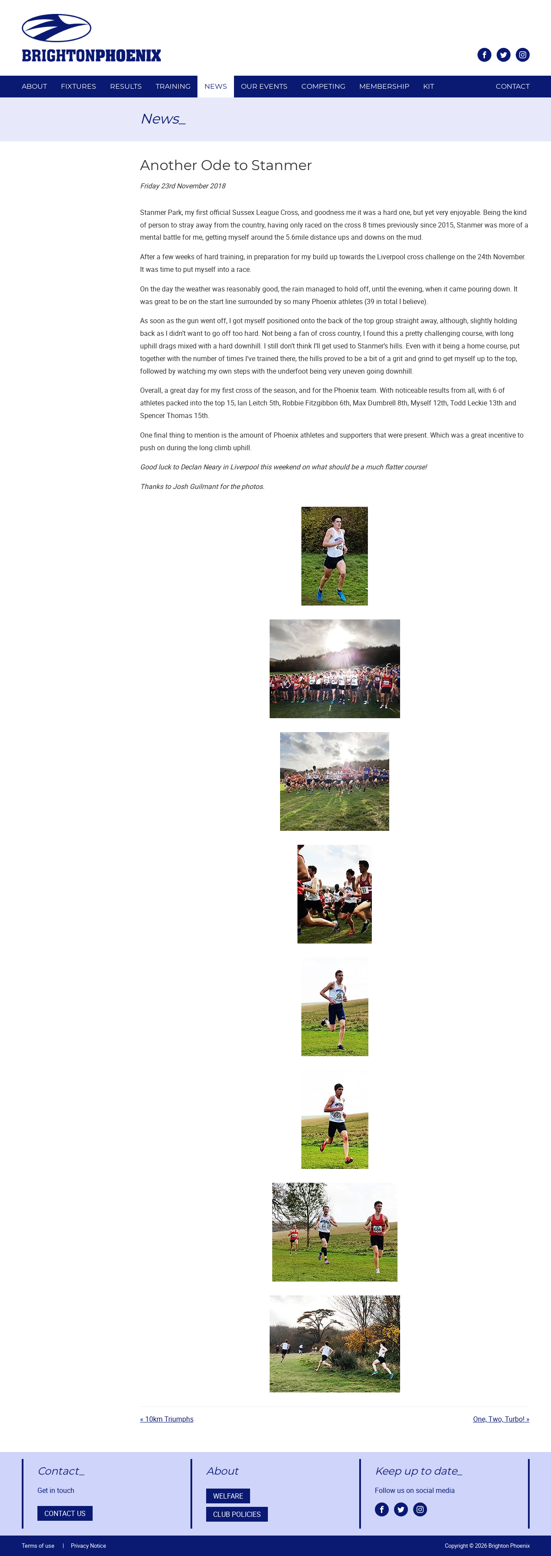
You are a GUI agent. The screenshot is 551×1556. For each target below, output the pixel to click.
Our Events (264, 86)
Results (126, 86)
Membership (384, 86)
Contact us (65, 1513)
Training (173, 86)
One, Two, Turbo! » (501, 1419)
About (34, 86)
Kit (428, 86)
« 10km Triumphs (167, 1419)
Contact (513, 86)
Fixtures (78, 86)
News (215, 86)
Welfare (228, 1496)
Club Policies (237, 1514)
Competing (323, 86)
